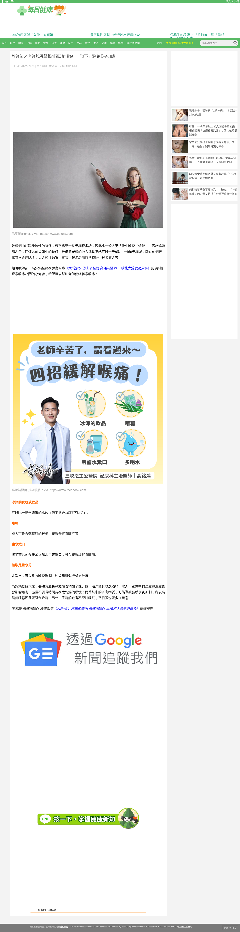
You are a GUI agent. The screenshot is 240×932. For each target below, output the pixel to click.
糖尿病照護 (133, 43)
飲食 (54, 43)
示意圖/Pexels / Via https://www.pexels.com (42, 233)
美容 (79, 43)
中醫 (45, 43)
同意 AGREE (230, 928)
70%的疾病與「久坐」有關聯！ (33, 35)
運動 (62, 43)
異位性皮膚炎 (186, 43)
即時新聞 (71, 66)
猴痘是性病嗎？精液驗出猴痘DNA (115, 35)
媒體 (121, 43)
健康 (21, 43)
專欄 (112, 43)
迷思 (104, 43)
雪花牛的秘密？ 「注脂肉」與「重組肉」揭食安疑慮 (197, 36)
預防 (29, 43)
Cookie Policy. (185, 927)
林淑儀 (53, 66)
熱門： (161, 43)
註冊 (236, 1)
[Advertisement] (31, 98)
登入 (228, 1)
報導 (12, 43)
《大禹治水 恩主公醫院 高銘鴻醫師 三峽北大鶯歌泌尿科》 (108, 268)
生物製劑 (171, 43)
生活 (95, 43)
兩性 (87, 43)
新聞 (37, 43)
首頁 (4, 43)
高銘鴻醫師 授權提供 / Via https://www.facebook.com (49, 490)
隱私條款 (64, 927)
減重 (71, 43)
